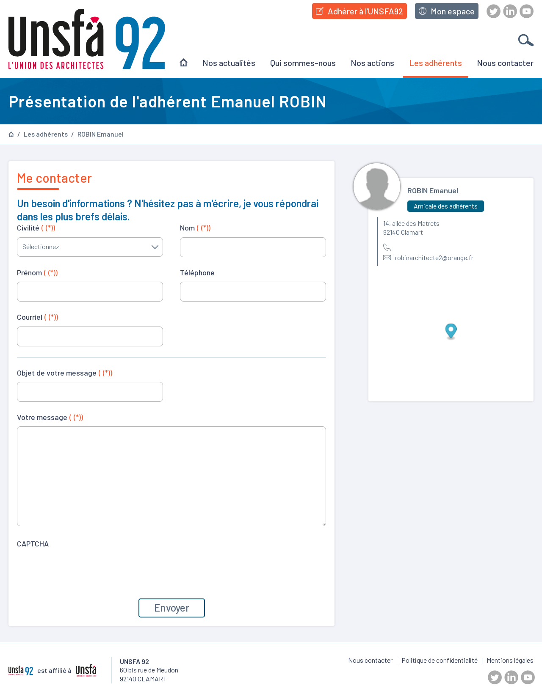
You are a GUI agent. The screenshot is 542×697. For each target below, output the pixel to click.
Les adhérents (435, 63)
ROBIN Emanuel (100, 134)
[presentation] (81, 569)
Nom (195, 227)
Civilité (36, 227)
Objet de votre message (64, 372)
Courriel (37, 316)
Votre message (50, 417)
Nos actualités (228, 63)
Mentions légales (510, 660)
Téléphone (197, 272)
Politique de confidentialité (439, 660)
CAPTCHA (33, 543)
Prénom (37, 272)
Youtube (527, 11)
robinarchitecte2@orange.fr (434, 257)
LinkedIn (510, 11)
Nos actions (372, 63)
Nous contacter (505, 63)
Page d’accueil (11, 134)
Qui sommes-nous (303, 63)
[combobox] (90, 247)
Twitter (494, 11)
